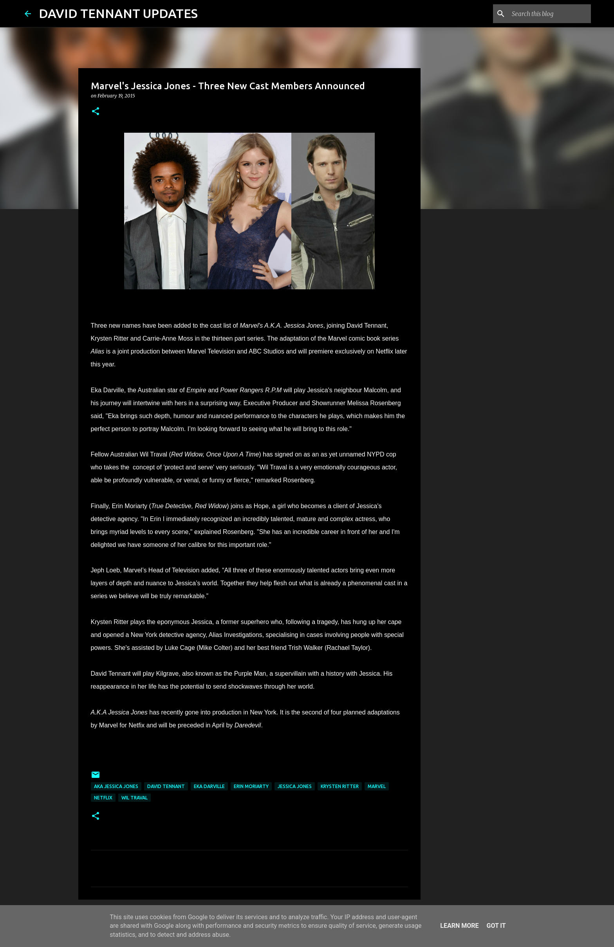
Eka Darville (209, 786)
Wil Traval (134, 797)
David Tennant (166, 786)
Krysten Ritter (340, 786)
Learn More (459, 925)
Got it (496, 925)
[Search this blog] (550, 13)
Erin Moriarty (251, 786)
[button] (95, 111)
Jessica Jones (295, 786)
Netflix (103, 797)
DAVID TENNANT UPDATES (118, 13)
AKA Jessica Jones (116, 786)
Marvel (377, 786)
